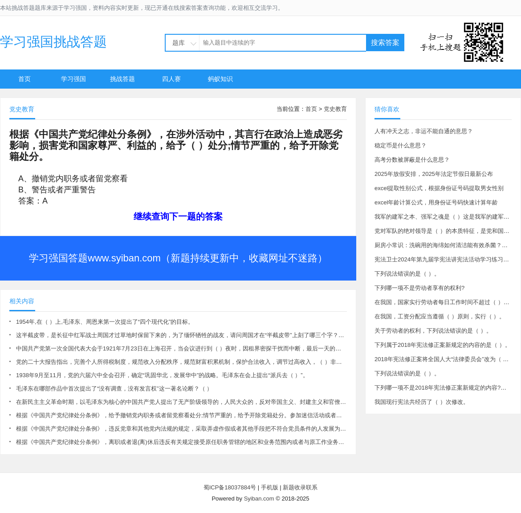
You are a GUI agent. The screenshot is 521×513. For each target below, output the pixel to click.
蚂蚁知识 (220, 78)
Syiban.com (259, 498)
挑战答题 (122, 78)
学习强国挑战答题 (53, 41)
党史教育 (335, 109)
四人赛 (171, 78)
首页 (24, 78)
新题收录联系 (300, 487)
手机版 (269, 487)
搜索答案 (385, 42)
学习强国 (73, 78)
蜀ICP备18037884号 (230, 487)
